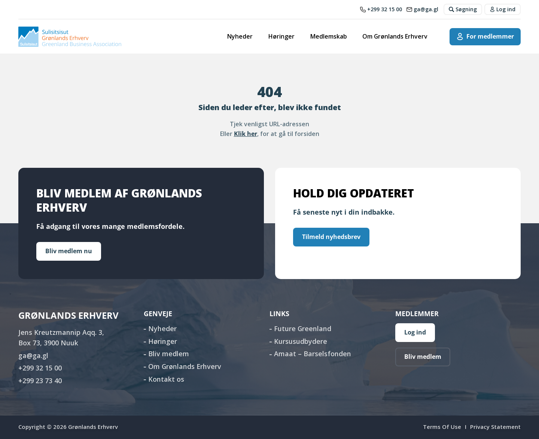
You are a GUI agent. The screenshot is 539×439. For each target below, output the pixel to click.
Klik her (245, 134)
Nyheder (240, 36)
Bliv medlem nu (68, 251)
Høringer (281, 36)
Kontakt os (166, 379)
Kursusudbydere (300, 341)
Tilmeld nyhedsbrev (331, 237)
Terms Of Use (442, 426)
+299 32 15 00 (40, 367)
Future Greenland (302, 328)
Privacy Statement (495, 426)
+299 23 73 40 (40, 380)
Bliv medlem (168, 353)
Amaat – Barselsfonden (312, 353)
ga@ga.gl (33, 355)
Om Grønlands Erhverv (394, 36)
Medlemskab (328, 36)
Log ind (415, 332)
